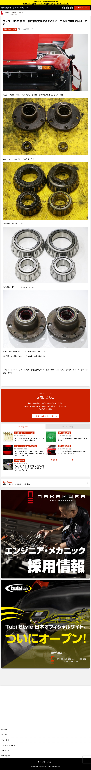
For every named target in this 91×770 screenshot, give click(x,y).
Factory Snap (67, 426)
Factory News (23, 426)
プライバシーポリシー (45, 762)
